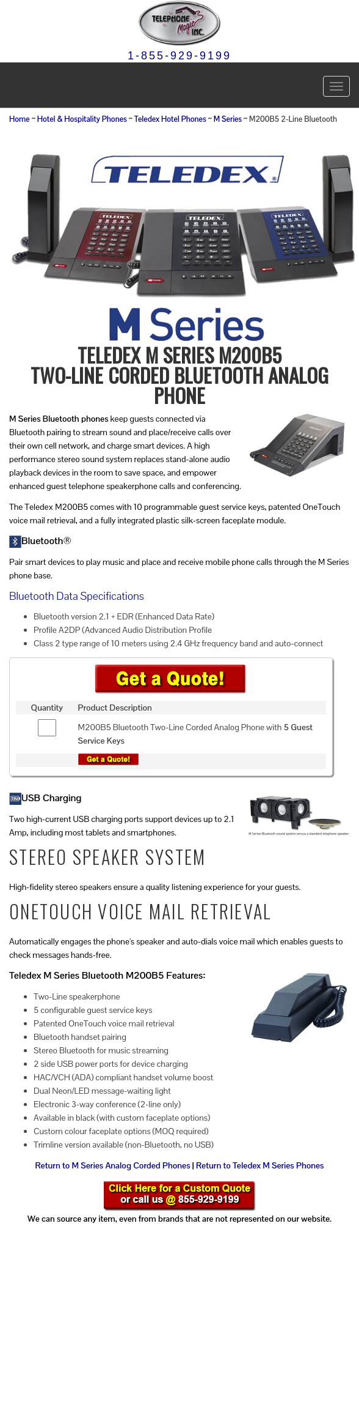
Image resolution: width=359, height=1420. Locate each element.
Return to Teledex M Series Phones (260, 1165)
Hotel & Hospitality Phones (82, 119)
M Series (228, 119)
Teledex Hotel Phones (170, 119)
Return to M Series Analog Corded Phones (112, 1165)
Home (19, 119)
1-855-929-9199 (179, 56)
